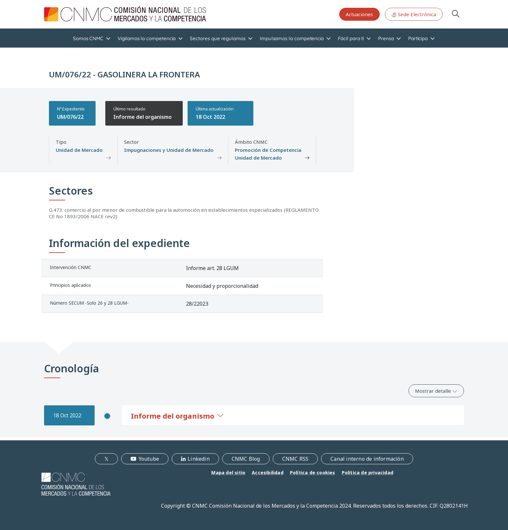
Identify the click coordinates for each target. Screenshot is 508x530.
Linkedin (199, 458)
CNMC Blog (246, 458)
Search (455, 13)
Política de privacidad (367, 472)
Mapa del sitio (228, 472)
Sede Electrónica (413, 14)
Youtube (149, 458)
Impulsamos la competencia (292, 38)
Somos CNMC (88, 38)
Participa (418, 38)
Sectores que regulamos (217, 38)
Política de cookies (312, 472)
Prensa (386, 38)
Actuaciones (359, 14)
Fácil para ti (351, 38)
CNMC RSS (295, 458)
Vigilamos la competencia (147, 38)
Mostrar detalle (436, 391)
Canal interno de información (367, 458)
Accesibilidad (267, 472)
